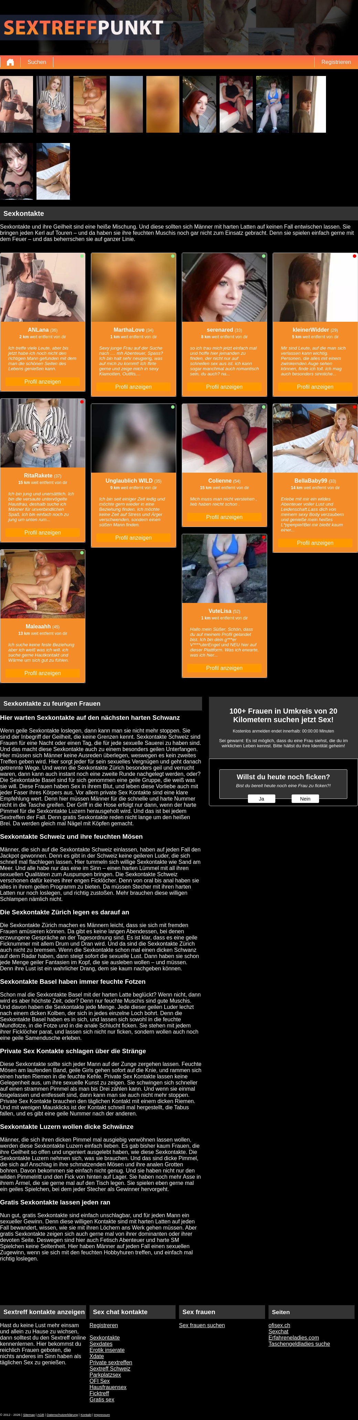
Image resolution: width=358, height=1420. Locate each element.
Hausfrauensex (108, 1387)
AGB (40, 1415)
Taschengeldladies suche (299, 1344)
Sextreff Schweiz (110, 1369)
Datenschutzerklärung (62, 1415)
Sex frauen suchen (202, 1325)
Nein (305, 799)
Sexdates (101, 1344)
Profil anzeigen (42, 382)
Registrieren (336, 62)
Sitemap (29, 1415)
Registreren (104, 1325)
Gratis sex (102, 1399)
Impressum (102, 1415)
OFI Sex (100, 1381)
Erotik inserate (107, 1350)
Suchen (37, 62)
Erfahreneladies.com (293, 1338)
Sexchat (278, 1331)
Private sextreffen (111, 1362)
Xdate (97, 1356)
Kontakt (86, 1415)
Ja (261, 799)
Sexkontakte (105, 1338)
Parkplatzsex (105, 1375)
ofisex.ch (279, 1325)
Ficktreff (99, 1393)
